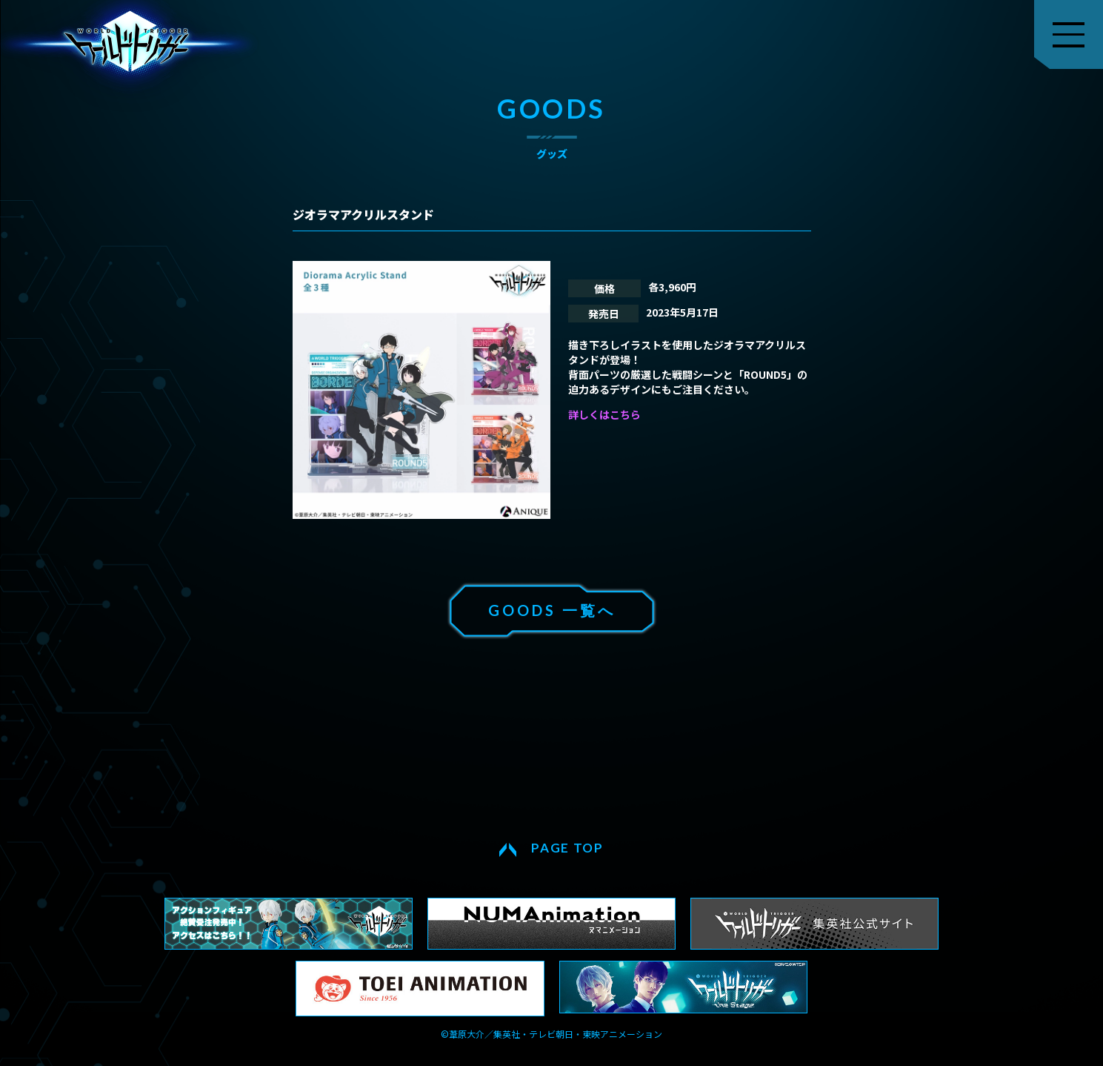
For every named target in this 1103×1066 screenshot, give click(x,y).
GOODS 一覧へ (552, 610)
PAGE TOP (567, 847)
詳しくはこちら (604, 414)
